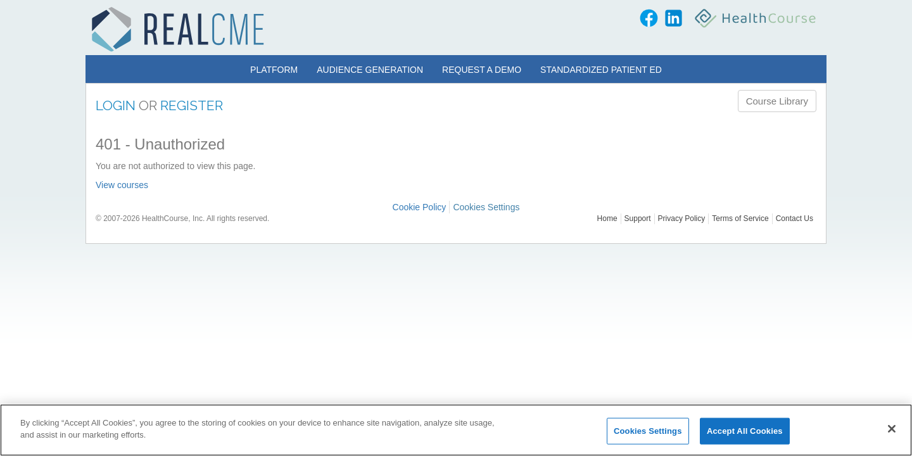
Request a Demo (481, 70)
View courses (122, 185)
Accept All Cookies (745, 431)
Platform (274, 70)
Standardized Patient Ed (601, 70)
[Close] (892, 429)
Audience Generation (370, 70)
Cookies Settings (486, 207)
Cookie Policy (419, 207)
